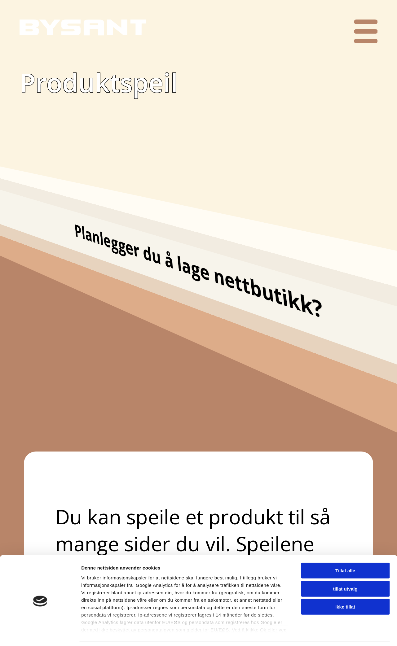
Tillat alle (345, 550)
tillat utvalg (345, 568)
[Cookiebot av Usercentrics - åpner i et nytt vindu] (40, 634)
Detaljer (330, 633)
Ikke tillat (345, 586)
